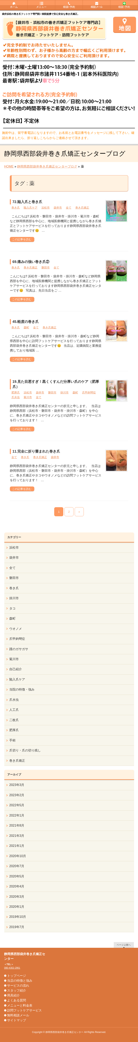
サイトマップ (16, 1020)
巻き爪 (15, 207)
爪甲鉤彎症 (89, 392)
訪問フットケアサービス (24, 1010)
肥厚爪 (15, 392)
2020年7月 (16, 866)
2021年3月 (16, 835)
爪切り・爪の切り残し (25, 750)
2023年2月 (16, 795)
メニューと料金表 (19, 1005)
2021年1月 (16, 845)
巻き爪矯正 (82, 207)
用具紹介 (13, 995)
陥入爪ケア (30, 207)
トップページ (16, 975)
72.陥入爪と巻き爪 (27, 202)
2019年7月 (16, 927)
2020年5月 (16, 876)
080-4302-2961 (12, 968)
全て (68, 207)
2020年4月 (16, 886)
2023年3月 (16, 785)
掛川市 (64, 392)
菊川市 (28, 397)
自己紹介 (15, 669)
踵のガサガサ (18, 649)
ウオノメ (15, 628)
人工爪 (14, 709)
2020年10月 (17, 856)
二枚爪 (14, 720)
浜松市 (45, 207)
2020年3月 (16, 896)
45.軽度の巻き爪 (25, 322)
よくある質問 (16, 1000)
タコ (12, 608)
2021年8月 (16, 825)
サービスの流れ (18, 985)
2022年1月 (16, 815)
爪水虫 (15, 397)
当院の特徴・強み (21, 689)
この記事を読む (21, 239)
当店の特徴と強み (19, 980)
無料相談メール (18, 1015)
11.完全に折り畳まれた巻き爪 (36, 451)
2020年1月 (16, 906)
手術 (12, 740)
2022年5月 (16, 805)
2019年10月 (17, 916)
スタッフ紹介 (16, 990)
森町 (26, 327)
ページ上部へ (124, 944)
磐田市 (45, 267)
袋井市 (58, 207)
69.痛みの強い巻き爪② (30, 262)
